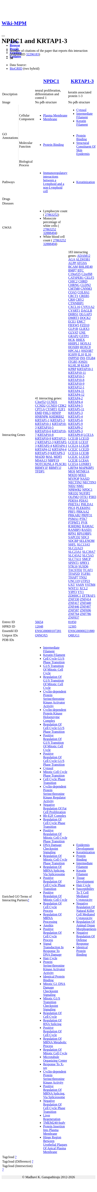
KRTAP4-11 (76, 391)
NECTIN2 (75, 482)
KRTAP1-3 (82, 81)
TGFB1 (86, 573)
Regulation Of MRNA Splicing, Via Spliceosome (54, 870)
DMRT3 (73, 318)
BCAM (73, 266)
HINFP (56, 413)
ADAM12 (83, 255)
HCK (71, 339)
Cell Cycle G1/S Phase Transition (54, 660)
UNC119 (74, 581)
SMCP (86, 559)
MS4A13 (41, 460)
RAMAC (88, 526)
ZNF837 (73, 617)
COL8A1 (84, 292)
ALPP (72, 263)
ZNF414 (85, 599)
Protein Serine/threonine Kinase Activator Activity (54, 967)
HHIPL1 (73, 343)
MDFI (58, 456)
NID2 (72, 486)
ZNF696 (85, 610)
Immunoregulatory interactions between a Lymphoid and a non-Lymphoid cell (55, 182)
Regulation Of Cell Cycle (52, 1014)
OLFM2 (73, 497)
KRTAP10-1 (43, 424)
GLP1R (73, 329)
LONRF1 (85, 464)
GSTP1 (84, 336)
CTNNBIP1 (76, 303)
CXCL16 (74, 307)
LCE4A (84, 460)
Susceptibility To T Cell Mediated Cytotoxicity (85, 894)
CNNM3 (86, 288)
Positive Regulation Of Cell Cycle (52, 1031)
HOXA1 (85, 343)
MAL (49, 456)
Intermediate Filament (84, 115)
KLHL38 (74, 365)
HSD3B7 (87, 350)
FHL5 (47, 413)
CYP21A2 (88, 307)
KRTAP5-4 (75, 416)
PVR (84, 522)
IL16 (88, 354)
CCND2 (40, 405)
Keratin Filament (82, 122)
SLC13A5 (83, 544)
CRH (71, 299)
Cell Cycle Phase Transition (54, 781)
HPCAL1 (74, 350)
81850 (72, 622)
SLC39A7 (88, 551)
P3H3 (92, 497)
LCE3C (73, 456)
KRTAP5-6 (75, 420)
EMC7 (81, 321)
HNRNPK (41, 416)
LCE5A (73, 464)
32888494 (49, 233)
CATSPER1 (76, 277)
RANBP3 (74, 530)
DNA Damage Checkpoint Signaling (52, 848)
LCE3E (73, 460)
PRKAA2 (82, 511)
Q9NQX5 (41, 635)
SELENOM (87, 541)
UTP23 (85, 581)
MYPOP (73, 478)
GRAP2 (73, 336)
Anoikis (48, 925)
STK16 (73, 566)
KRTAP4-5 (75, 405)
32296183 (32, 54)
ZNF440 (85, 603)
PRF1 (72, 511)
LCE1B (73, 438)
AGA (71, 259)
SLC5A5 (88, 555)
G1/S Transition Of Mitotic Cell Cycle (53, 669)
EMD (38, 413)
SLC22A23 (75, 548)
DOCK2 (85, 318)
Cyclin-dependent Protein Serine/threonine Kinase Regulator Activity (54, 794)
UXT (71, 584)
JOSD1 (82, 361)
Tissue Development (85, 879)
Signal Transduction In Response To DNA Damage (53, 949)
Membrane (50, 119)
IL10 (81, 354)
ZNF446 (73, 606)
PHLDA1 (87, 504)
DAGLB (86, 310)
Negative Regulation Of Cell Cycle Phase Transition (54, 1106)
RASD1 (86, 530)
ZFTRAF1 (89, 595)
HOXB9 (73, 347)
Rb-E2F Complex (54, 815)
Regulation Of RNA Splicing (52, 1022)
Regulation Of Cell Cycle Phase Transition (54, 823)
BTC (81, 270)
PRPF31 (86, 515)
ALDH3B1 (83, 259)
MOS (71, 471)
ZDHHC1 (74, 595)
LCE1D (84, 438)
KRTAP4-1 (60, 445)
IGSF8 (72, 354)
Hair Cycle (50, 958)
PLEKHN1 (83, 508)
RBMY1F (41, 467)
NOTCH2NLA (44, 464)
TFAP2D (74, 573)
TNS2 (83, 577)
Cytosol (81, 110)
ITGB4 (90, 358)
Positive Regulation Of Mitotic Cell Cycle (55, 896)
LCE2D (84, 449)
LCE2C (73, 449)
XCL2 (84, 588)
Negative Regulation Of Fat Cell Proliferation (55, 808)
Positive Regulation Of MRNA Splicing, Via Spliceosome (54, 1091)
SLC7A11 (74, 559)
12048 (39, 626)
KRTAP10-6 (43, 431)
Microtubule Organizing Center (55, 1058)
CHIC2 (73, 281)
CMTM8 (74, 288)
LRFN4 (73, 467)
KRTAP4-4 (59, 449)
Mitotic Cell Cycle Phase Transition (55, 773)
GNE (82, 332)
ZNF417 (73, 603)
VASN (80, 584)
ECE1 (72, 321)
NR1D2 (73, 493)
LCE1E (73, 442)
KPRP (72, 369)
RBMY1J (55, 467)
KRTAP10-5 (45, 427)
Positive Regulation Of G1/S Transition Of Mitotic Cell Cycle (53, 743)
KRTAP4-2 (75, 398)
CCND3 (51, 405)
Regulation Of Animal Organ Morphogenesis (86, 925)
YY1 (81, 592)
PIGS (71, 508)
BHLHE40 (86, 266)
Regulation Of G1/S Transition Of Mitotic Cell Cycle (53, 682)
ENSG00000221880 (81, 631)
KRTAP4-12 (43, 449)
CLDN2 (85, 285)
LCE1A (88, 435)
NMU (80, 486)
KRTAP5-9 (42, 453)
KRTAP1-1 (42, 420)
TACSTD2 (75, 570)
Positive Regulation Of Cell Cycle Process (52, 934)
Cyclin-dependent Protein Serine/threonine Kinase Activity (54, 1077)
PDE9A (73, 500)
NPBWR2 (74, 489)
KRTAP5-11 (76, 409)
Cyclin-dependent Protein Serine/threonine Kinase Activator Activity (54, 699)
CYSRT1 (52, 409)
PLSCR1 (61, 464)
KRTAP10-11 (77, 372)
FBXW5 (73, 325)
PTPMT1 (74, 522)
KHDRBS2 (56, 416)
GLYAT (73, 332)
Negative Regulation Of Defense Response (85, 938)
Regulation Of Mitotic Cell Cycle (55, 1051)
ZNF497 (85, 606)
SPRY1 (84, 562)
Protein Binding (53, 144)
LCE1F (83, 442)
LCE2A (73, 445)
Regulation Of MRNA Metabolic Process (55, 1042)
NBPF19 (53, 460)
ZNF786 (85, 614)
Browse (15, 45)
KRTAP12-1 (76, 387)
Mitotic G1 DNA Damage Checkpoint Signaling (54, 989)
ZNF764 (73, 614)
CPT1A (40, 409)
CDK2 (62, 405)
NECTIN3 (89, 482)
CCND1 (52, 402)
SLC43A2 (74, 555)
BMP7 (72, 270)
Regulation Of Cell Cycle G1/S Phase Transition (54, 728)
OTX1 (84, 497)
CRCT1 (73, 296)
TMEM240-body (54, 1122)
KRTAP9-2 (75, 427)
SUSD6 (83, 566)
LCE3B (84, 453)
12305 (72, 626)
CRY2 (80, 299)
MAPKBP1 (86, 467)
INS (82, 358)
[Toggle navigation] (3, 36)
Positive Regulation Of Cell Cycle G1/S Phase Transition (54, 759)
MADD (40, 456)
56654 (39, 622)
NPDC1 (51, 81)
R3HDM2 (74, 526)
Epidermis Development (85, 846)
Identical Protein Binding (82, 951)
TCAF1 (88, 570)
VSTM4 (90, 584)
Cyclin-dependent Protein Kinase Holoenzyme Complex (54, 715)
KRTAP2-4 (44, 445)
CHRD (82, 281)
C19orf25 (74, 274)
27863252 (51, 214)
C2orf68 (86, 274)
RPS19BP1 (84, 533)
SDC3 (85, 537)
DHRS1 (73, 314)
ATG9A (82, 263)
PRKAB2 (74, 515)
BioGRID (16, 68)
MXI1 (82, 475)
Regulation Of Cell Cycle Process (52, 907)
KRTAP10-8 (45, 435)
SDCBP (73, 541)
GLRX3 (84, 329)
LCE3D (84, 456)
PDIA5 (83, 500)
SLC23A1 (74, 551)
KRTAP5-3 (75, 413)
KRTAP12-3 (45, 442)
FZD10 (84, 325)
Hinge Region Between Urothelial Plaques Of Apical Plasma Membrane (55, 1145)
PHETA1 (74, 504)
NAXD (84, 478)
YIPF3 (72, 592)
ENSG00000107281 (48, 631)
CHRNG (74, 285)
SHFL (72, 544)
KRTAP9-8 (75, 435)
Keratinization (85, 182)
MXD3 (72, 475)
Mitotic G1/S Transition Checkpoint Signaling (51, 1004)
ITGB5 (72, 361)
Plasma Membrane (55, 115)
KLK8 (85, 365)
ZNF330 (73, 599)
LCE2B (84, 445)
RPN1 (72, 533)
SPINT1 (73, 562)
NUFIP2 (84, 493)
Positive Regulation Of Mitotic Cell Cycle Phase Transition (55, 836)
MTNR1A (82, 471)
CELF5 (89, 277)
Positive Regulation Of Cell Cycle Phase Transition (54, 883)
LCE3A (73, 453)
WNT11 (73, 588)
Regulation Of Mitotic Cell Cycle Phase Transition (55, 859)
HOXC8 (85, 347)
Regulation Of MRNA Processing (52, 918)
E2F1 (61, 409)
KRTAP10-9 (43, 438)
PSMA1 (73, 519)
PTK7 (83, 519)
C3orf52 (40, 402)
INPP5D (73, 358)
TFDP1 (40, 471)
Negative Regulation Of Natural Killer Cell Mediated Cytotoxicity (85, 911)
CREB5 (84, 296)
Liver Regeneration (51, 1117)
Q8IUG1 (74, 635)
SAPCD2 (74, 537)
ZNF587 (73, 610)
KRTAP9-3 (57, 453)
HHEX (80, 339)
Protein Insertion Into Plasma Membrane (54, 1130)
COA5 (72, 292)
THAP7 (73, 577)
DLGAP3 (85, 314)
